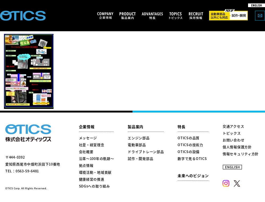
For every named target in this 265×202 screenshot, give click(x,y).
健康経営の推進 (91, 179)
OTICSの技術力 (190, 144)
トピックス (232, 133)
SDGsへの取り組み (94, 185)
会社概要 (86, 151)
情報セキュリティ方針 (241, 153)
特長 (181, 126)
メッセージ (88, 137)
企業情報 (87, 126)
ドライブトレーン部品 (146, 151)
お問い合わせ (233, 139)
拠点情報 (86, 165)
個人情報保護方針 (237, 146)
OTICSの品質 (189, 137)
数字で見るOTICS (192, 158)
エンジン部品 (138, 137)
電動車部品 (137, 144)
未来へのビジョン (193, 175)
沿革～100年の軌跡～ (96, 158)
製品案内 (135, 126)
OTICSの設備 (189, 151)
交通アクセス (233, 126)
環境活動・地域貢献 (95, 172)
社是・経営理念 (91, 144)
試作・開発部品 (140, 158)
